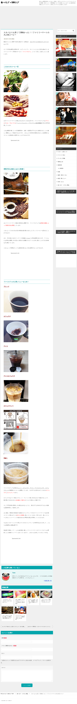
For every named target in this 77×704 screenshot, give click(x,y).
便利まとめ (60, 161)
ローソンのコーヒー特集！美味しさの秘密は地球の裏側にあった (7, 617)
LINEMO (61, 168)
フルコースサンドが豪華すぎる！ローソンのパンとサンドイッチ (46, 601)
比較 (59, 171)
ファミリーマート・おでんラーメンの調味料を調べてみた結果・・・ (20, 617)
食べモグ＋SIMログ (10, 2)
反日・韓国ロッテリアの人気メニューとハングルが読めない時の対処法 (20, 601)
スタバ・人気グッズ (62, 151)
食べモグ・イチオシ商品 (9, 38)
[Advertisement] (38, 17)
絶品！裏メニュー (62, 178)
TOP (8, 693)
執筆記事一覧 (48, 580)
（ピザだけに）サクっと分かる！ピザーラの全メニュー (7, 601)
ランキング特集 (61, 158)
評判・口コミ (61, 181)
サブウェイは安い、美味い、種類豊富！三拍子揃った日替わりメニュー (33, 601)
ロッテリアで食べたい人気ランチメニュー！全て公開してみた (14, 626)
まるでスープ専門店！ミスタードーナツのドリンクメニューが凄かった (40, 626)
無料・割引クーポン (62, 175)
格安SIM (60, 165)
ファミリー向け (61, 155)
